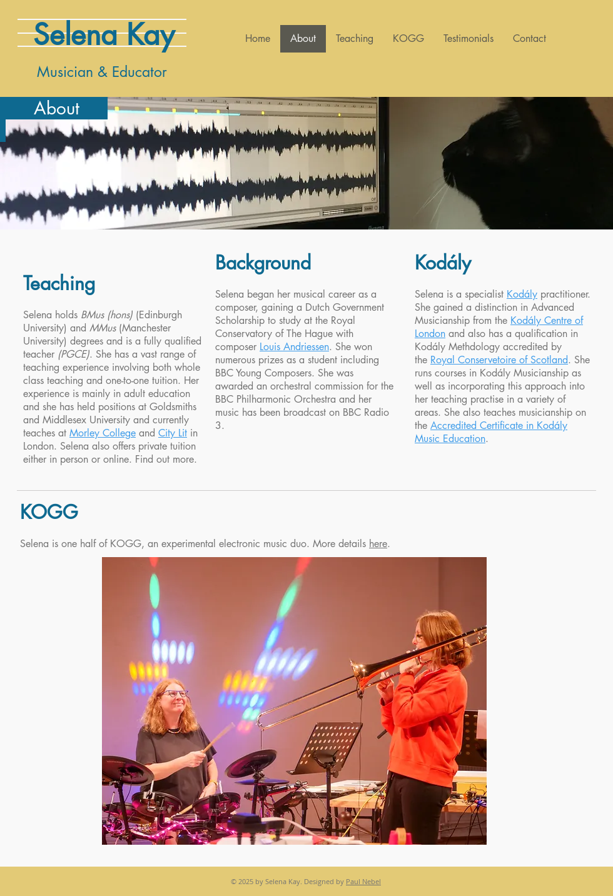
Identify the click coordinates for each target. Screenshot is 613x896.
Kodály (522, 294)
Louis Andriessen (294, 346)
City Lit (172, 433)
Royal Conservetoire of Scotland (499, 359)
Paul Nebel (363, 881)
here (378, 543)
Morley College (102, 433)
